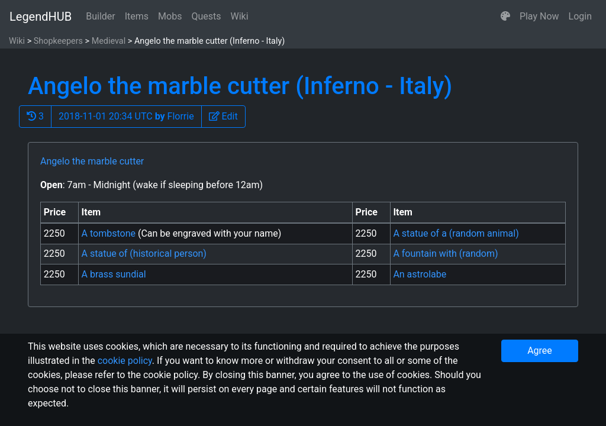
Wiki (240, 16)
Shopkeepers (58, 41)
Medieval (109, 41)
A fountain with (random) (445, 253)
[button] (505, 16)
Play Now (539, 16)
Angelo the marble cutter (92, 161)
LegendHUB (40, 16)
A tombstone (110, 233)
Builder (100, 16)
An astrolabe (419, 274)
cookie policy (125, 360)
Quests (206, 16)
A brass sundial (114, 274)
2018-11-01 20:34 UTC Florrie (126, 116)
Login (580, 16)
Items (137, 16)
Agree (539, 350)
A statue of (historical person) (144, 253)
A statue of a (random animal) (455, 233)
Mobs (170, 16)
